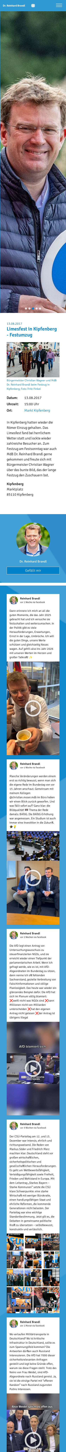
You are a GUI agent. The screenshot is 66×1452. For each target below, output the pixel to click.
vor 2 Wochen (27, 937)
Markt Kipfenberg (37, 410)
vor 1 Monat (26, 1325)
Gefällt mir (33, 570)
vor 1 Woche (26, 602)
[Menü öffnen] (59, 5)
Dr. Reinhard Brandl (33, 561)
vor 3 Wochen (27, 1127)
